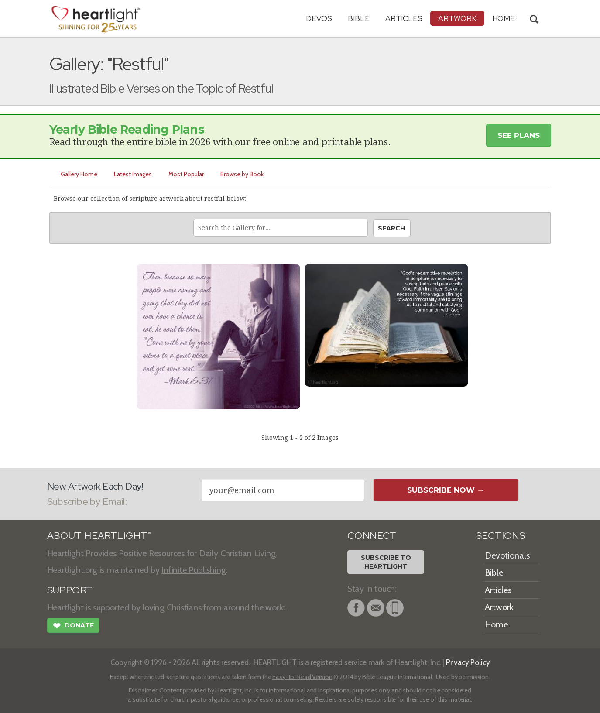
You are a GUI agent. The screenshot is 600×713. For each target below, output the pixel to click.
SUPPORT (70, 590)
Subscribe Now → (445, 490)
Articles (403, 18)
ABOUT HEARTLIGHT (99, 535)
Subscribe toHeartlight (386, 562)
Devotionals (507, 555)
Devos (319, 18)
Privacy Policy (468, 662)
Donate (73, 626)
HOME (503, 18)
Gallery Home (79, 174)
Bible (359, 18)
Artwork (457, 18)
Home (496, 624)
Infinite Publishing (193, 570)
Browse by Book (242, 174)
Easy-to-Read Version (302, 677)
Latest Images (133, 174)
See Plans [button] (518, 135)
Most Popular (186, 174)
